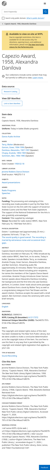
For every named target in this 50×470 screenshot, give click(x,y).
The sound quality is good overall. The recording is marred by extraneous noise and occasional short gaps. (24, 240)
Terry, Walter (7, 144)
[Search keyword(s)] (22, 11)
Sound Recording (9, 356)
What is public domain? (35, 18)
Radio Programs (9, 190)
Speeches (6, 193)
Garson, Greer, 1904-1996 (13, 147)
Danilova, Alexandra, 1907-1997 (16, 150)
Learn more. (38, 77)
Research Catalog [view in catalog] (10, 91)
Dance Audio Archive (11, 136)
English (5, 306)
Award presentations (11, 182)
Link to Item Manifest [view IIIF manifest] (12, 103)
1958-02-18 (19, 163)
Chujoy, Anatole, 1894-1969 (14, 153)
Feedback (44, 467)
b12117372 (33, 317)
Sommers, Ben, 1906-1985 (13, 155)
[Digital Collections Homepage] (4, 3)
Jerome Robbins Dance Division (15, 171)
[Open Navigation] (45, 3)
